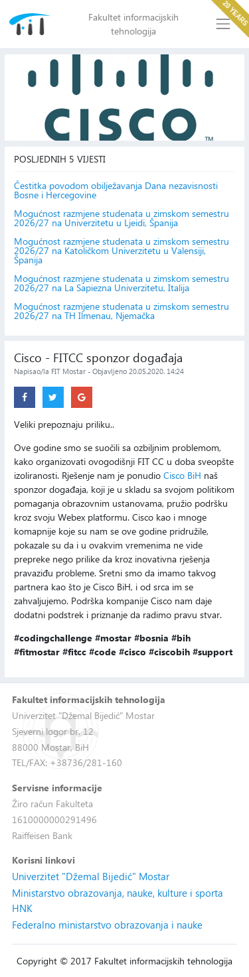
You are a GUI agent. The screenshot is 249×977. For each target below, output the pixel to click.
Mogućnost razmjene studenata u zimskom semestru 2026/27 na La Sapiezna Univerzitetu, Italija (121, 283)
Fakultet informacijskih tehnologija (133, 24)
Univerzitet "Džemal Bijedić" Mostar (90, 876)
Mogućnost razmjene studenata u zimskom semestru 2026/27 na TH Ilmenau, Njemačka (121, 311)
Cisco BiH (182, 475)
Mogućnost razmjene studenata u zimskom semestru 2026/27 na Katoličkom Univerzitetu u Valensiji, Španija (121, 251)
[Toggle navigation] (223, 24)
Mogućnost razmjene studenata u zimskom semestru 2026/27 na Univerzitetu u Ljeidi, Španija (121, 218)
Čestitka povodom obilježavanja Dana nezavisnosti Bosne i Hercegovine (116, 190)
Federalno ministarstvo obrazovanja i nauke (107, 924)
